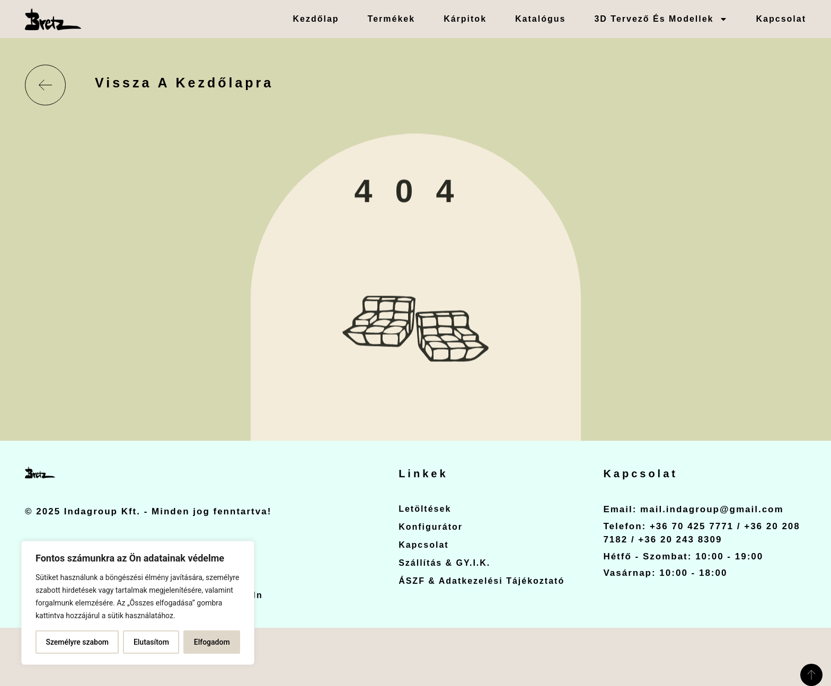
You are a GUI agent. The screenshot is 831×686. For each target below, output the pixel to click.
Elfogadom (212, 642)
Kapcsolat (781, 18)
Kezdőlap (316, 18)
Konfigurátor (431, 526)
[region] (137, 603)
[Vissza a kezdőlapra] (45, 85)
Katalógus (540, 18)
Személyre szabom (77, 642)
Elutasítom (151, 642)
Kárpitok (465, 18)
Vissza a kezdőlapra (184, 82)
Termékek (391, 18)
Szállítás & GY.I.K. (444, 562)
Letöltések (425, 508)
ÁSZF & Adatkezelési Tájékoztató (481, 580)
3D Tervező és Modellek (660, 19)
